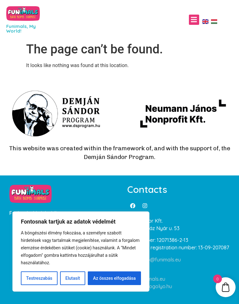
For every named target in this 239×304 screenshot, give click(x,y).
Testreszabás (39, 278)
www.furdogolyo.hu (149, 286)
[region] (80, 251)
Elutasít (72, 278)
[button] (194, 20)
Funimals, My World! (21, 28)
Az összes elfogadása (114, 278)
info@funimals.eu (161, 259)
